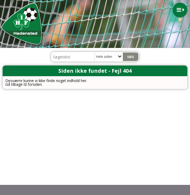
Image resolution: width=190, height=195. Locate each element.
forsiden (35, 84)
